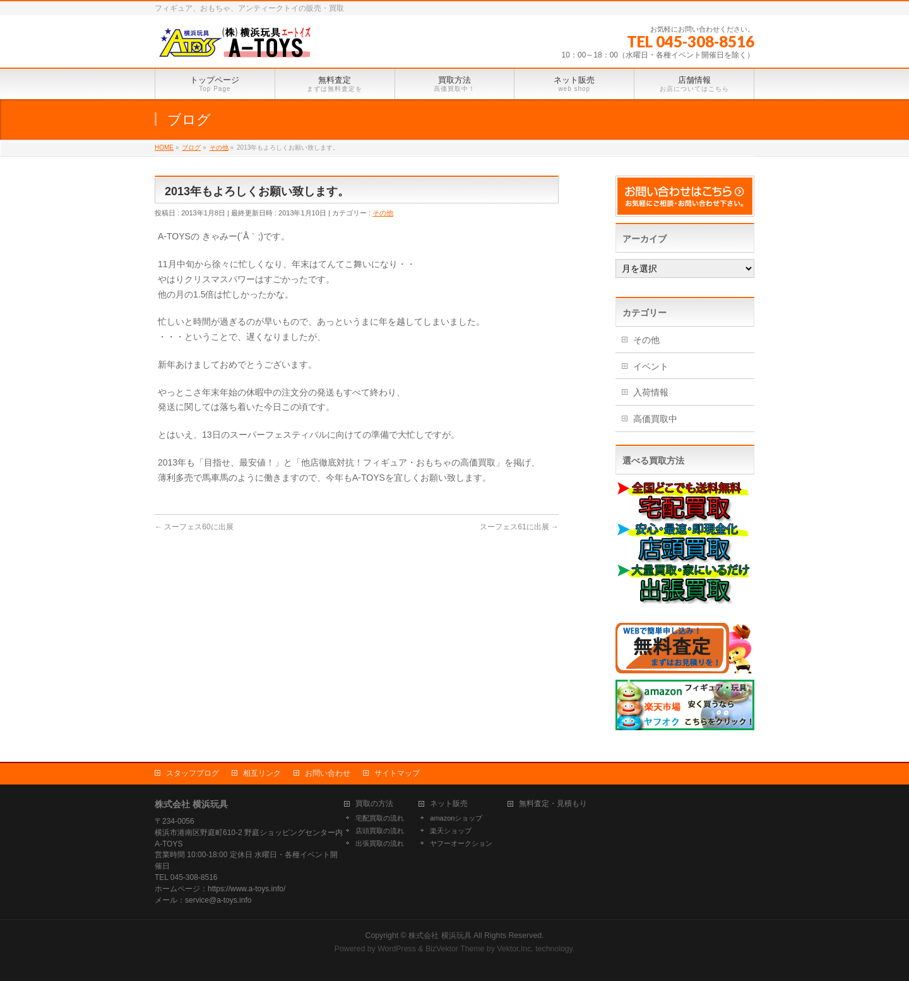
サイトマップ (397, 773)
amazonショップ (456, 818)
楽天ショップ (451, 830)
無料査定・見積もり (553, 804)
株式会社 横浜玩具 (439, 935)
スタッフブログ (192, 773)
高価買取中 (655, 419)
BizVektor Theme (455, 948)
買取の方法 (374, 804)
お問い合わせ (327, 773)
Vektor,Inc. (515, 948)
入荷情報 (650, 392)
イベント (650, 366)
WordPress (396, 948)
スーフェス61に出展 (519, 526)
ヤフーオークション (461, 843)
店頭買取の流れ (379, 830)
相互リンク (262, 773)
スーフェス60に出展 (194, 526)
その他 (382, 213)
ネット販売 (449, 804)
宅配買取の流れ (379, 818)
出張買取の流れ (379, 843)
